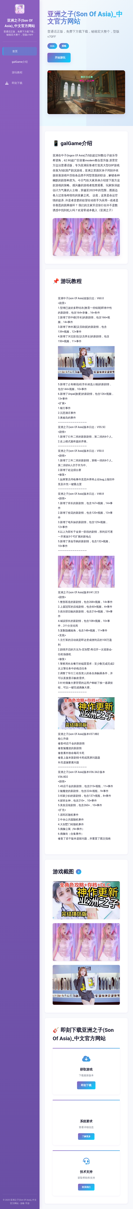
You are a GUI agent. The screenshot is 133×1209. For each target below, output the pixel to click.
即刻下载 (86, 1085)
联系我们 (86, 1187)
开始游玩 (60, 57)
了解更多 (86, 1136)
